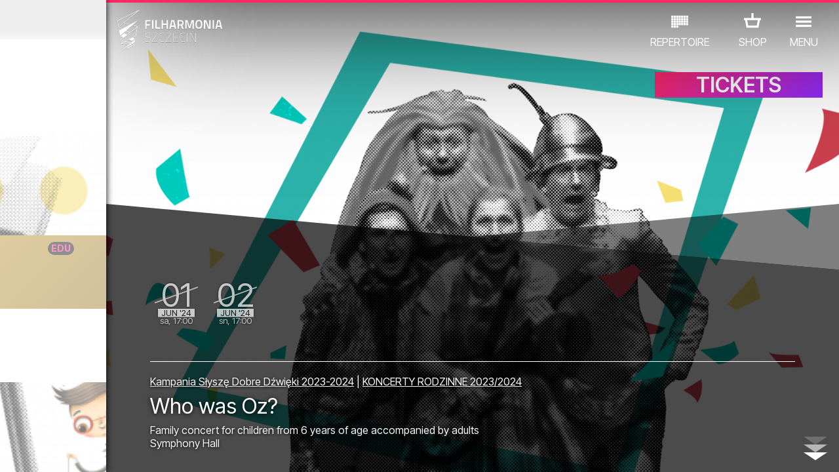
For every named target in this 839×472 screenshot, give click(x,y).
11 (181, 449)
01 (12, 449)
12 (199, 449)
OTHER (106, 414)
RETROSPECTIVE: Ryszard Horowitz (122, 341)
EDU (102, 396)
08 (131, 449)
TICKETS (738, 96)
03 (46, 449)
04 (63, 449)
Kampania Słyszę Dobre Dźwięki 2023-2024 (357, 375)
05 (80, 449)
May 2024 (109, 19)
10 (165, 449)
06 (97, 449)
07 (114, 449)
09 (148, 449)
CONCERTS (50, 396)
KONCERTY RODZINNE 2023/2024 (547, 375)
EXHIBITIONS (158, 396)
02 (30, 449)
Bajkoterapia (108, 274)
